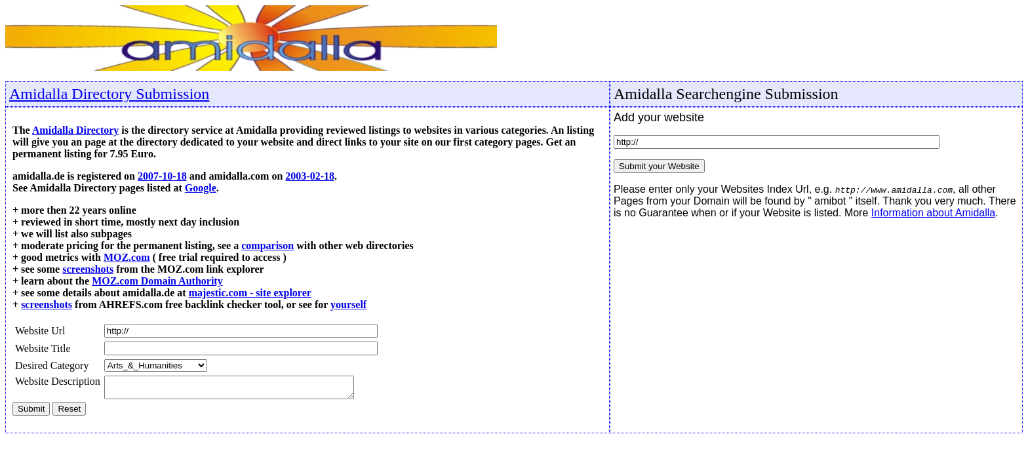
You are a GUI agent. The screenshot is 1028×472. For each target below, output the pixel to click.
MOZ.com (127, 257)
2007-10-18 (162, 176)
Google (200, 187)
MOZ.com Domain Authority (157, 280)
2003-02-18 (309, 176)
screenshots (87, 269)
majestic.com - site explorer (250, 292)
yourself (348, 304)
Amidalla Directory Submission (109, 93)
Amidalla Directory (75, 130)
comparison (267, 245)
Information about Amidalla (933, 212)
